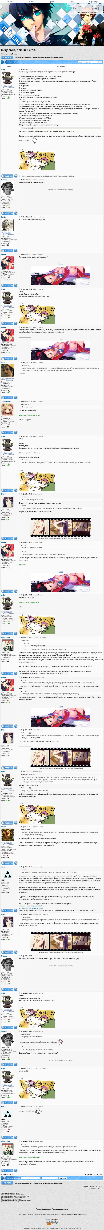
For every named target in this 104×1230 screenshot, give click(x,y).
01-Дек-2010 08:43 (26, 542)
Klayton (61, 264)
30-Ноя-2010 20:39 (26, 217)
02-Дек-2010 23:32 (26, 1106)
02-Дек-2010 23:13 (26, 1068)
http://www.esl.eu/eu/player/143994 (31, 908)
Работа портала (38, 57)
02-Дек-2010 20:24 (26, 993)
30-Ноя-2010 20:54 (26, 327)
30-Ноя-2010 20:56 (26, 362)
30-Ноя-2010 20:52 (26, 289)
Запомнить (97, 6)
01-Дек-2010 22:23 (26, 637)
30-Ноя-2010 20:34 (26, 69)
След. (15, 54)
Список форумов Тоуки (23, 57)
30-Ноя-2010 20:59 (26, 436)
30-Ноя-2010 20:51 (26, 254)
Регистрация (82, 12)
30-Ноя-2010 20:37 (26, 180)
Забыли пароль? (93, 12)
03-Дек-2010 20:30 (26, 1141)
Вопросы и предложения (54, 57)
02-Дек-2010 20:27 (26, 1031)
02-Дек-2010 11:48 (26, 827)
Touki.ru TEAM (77, 1214)
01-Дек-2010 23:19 (26, 771)
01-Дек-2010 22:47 (26, 677)
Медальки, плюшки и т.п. (18, 50)
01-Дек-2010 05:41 (26, 494)
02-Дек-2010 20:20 (26, 956)
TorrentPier (26, 1214)
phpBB (50, 1214)
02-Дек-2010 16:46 (26, 867)
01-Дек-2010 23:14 (26, 730)
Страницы (4, 54)
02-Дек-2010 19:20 (26, 914)
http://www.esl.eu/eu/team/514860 (30, 906)
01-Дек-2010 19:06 (26, 595)
